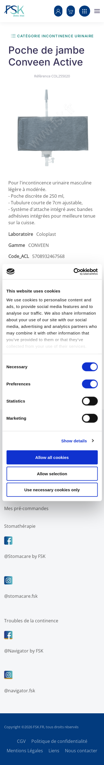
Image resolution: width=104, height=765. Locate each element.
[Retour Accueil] (14, 11)
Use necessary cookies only (52, 489)
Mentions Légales (25, 751)
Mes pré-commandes (26, 508)
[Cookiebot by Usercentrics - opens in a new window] (74, 271)
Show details (74, 440)
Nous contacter (81, 751)
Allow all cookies (52, 457)
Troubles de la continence (31, 621)
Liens (54, 751)
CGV (21, 741)
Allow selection (52, 473)
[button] (58, 11)
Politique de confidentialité (59, 741)
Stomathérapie (19, 526)
